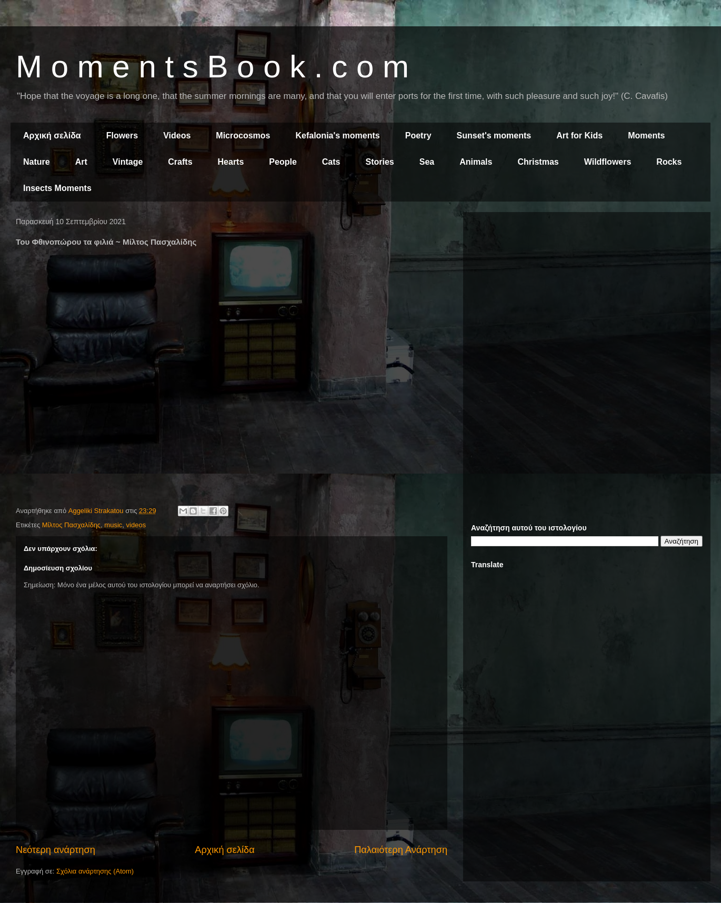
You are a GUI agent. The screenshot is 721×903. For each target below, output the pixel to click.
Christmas (537, 161)
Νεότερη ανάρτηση (55, 850)
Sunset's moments (494, 135)
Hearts (231, 161)
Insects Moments (57, 188)
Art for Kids (579, 135)
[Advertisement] (587, 293)
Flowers (122, 135)
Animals (475, 161)
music (113, 525)
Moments (646, 135)
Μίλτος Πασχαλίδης (71, 525)
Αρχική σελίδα (52, 135)
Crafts (180, 161)
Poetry (418, 135)
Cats (331, 161)
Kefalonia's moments (337, 135)
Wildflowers (608, 161)
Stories (380, 161)
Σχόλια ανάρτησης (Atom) (95, 871)
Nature (36, 161)
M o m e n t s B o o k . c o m (212, 66)
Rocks (669, 161)
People (282, 161)
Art (81, 161)
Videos (177, 135)
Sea (426, 161)
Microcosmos (243, 135)
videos (136, 525)
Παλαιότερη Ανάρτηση (400, 850)
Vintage (128, 161)
